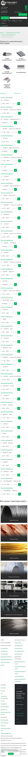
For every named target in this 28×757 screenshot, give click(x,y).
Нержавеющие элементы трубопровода (14, 614)
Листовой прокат (4, 653)
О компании (4, 20)
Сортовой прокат (4, 648)
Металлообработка (5, 706)
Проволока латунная (14, 558)
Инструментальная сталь (6, 656)
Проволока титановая (14, 633)
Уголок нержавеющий (14, 595)
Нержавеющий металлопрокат (13, 32)
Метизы (2, 665)
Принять (11, 753)
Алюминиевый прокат (19, 651)
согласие (5, 751)
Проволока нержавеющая (7, 97)
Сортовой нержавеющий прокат (8, 34)
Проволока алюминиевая (14, 576)
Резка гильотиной (4, 722)
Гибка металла (4, 709)
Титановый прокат (19, 653)
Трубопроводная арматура (6, 659)
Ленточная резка (4, 719)
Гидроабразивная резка (6, 733)
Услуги (20, 20)
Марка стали (16, 93)
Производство (4, 703)
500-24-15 (4, 11)
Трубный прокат (4, 651)
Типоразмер (2, 93)
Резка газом (3, 725)
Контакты (4, 23)
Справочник (14, 20)
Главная (2, 32)
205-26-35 (4, 7)
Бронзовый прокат (19, 645)
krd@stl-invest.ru (17, 11)
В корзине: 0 (4, 26)
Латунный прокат (18, 648)
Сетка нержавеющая (19, 676)
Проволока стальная (14, 520)
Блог (9, 20)
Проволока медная (14, 539)
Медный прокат (18, 642)
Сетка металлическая (5, 662)
